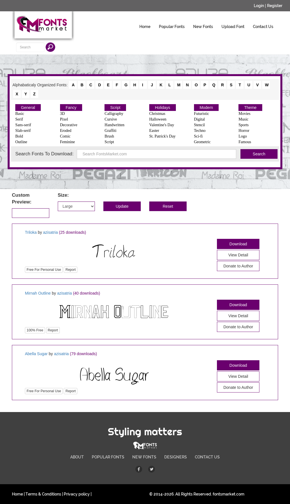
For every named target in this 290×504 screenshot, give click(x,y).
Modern (206, 107)
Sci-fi (198, 136)
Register (274, 5)
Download (238, 244)
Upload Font (232, 26)
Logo (242, 136)
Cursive (111, 119)
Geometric (202, 142)
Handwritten (114, 125)
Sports (243, 125)
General (28, 107)
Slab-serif (23, 130)
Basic (19, 113)
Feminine (67, 142)
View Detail (238, 255)
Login (259, 5)
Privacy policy (77, 494)
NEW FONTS (144, 457)
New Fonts (203, 26)
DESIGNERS (175, 457)
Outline (21, 142)
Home (144, 26)
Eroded (65, 130)
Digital (199, 119)
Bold (19, 136)
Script (115, 107)
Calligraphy (114, 113)
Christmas (157, 113)
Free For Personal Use (44, 270)
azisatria (50, 232)
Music (243, 119)
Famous (244, 142)
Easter (154, 130)
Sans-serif (23, 125)
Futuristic (201, 113)
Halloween (158, 119)
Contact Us (263, 26)
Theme (250, 107)
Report (70, 270)
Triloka (31, 232)
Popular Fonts (172, 26)
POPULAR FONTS (108, 457)
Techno (200, 130)
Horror (243, 130)
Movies (244, 113)
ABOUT (77, 457)
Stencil (199, 125)
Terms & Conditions (43, 494)
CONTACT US (207, 457)
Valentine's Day (161, 125)
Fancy (71, 107)
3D (62, 113)
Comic (65, 136)
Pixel (64, 119)
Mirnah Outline (38, 293)
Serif (19, 119)
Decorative (68, 125)
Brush (109, 136)
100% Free (35, 330)
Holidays (162, 107)
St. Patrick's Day (162, 136)
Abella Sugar (36, 353)
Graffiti (110, 130)
